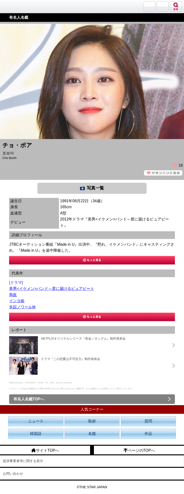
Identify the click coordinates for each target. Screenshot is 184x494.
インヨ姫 (16, 301)
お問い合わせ (13, 474)
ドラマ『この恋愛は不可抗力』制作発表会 (70, 359)
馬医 (13, 295)
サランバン (149, 6)
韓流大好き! (16, 6)
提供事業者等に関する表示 (23, 461)
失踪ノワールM (22, 307)
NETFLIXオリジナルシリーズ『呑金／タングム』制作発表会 (83, 338)
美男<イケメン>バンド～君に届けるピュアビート (51, 289)
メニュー (162, 6)
